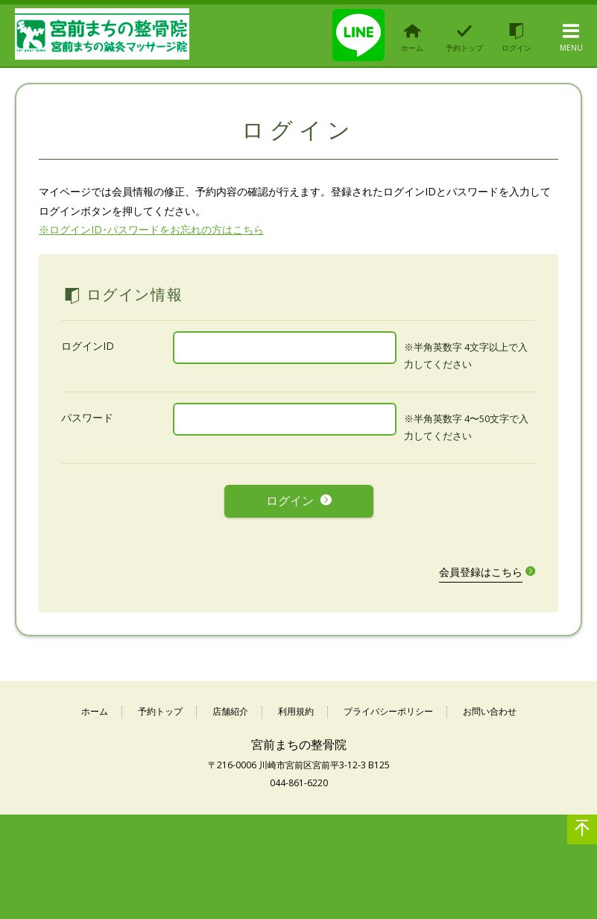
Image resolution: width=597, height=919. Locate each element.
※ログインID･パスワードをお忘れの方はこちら (151, 229)
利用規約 (296, 711)
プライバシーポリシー (388, 711)
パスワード (87, 417)
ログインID (87, 346)
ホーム (94, 711)
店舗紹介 (230, 711)
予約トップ (160, 711)
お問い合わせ (490, 711)
